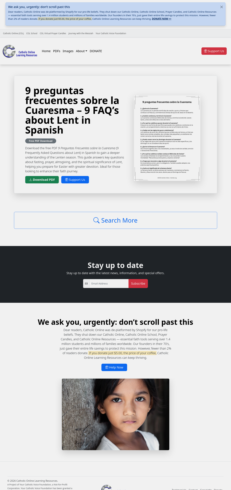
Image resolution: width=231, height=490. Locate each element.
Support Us (214, 51)
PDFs (56, 51)
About (80, 51)
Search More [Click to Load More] (115, 220)
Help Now (114, 367)
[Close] (221, 7)
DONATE (96, 51)
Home (46, 51)
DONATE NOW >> (161, 18)
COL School (31, 33)
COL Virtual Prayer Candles (53, 33)
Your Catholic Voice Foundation (111, 33)
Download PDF (42, 180)
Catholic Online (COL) (13, 33)
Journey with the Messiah (80, 33)
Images (68, 51)
